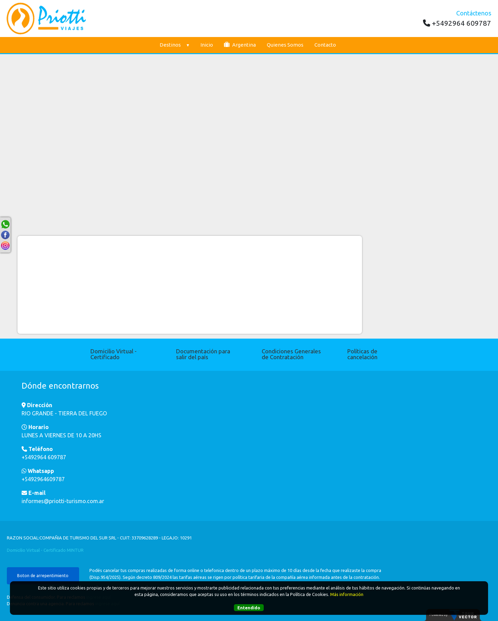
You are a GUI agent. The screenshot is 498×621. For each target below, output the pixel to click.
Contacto (325, 45)
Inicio (206, 45)
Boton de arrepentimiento (43, 575)
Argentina (240, 45)
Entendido (248, 607)
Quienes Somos (285, 45)
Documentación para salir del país (203, 354)
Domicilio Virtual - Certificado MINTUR (45, 550)
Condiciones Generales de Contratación (291, 354)
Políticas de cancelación (362, 354)
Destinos (174, 45)
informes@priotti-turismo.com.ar (63, 501)
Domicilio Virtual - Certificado (113, 354)
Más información (346, 594)
